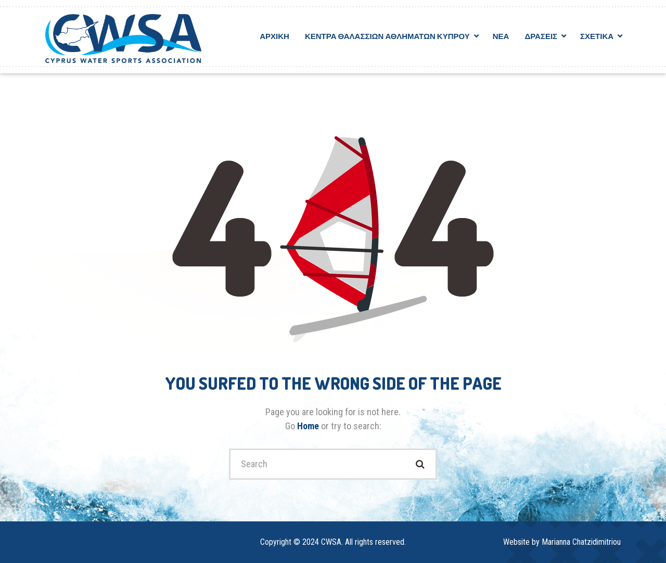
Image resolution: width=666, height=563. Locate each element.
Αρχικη (274, 36)
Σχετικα (596, 36)
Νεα (501, 36)
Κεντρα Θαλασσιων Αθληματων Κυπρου (387, 36)
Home (309, 425)
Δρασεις (540, 36)
